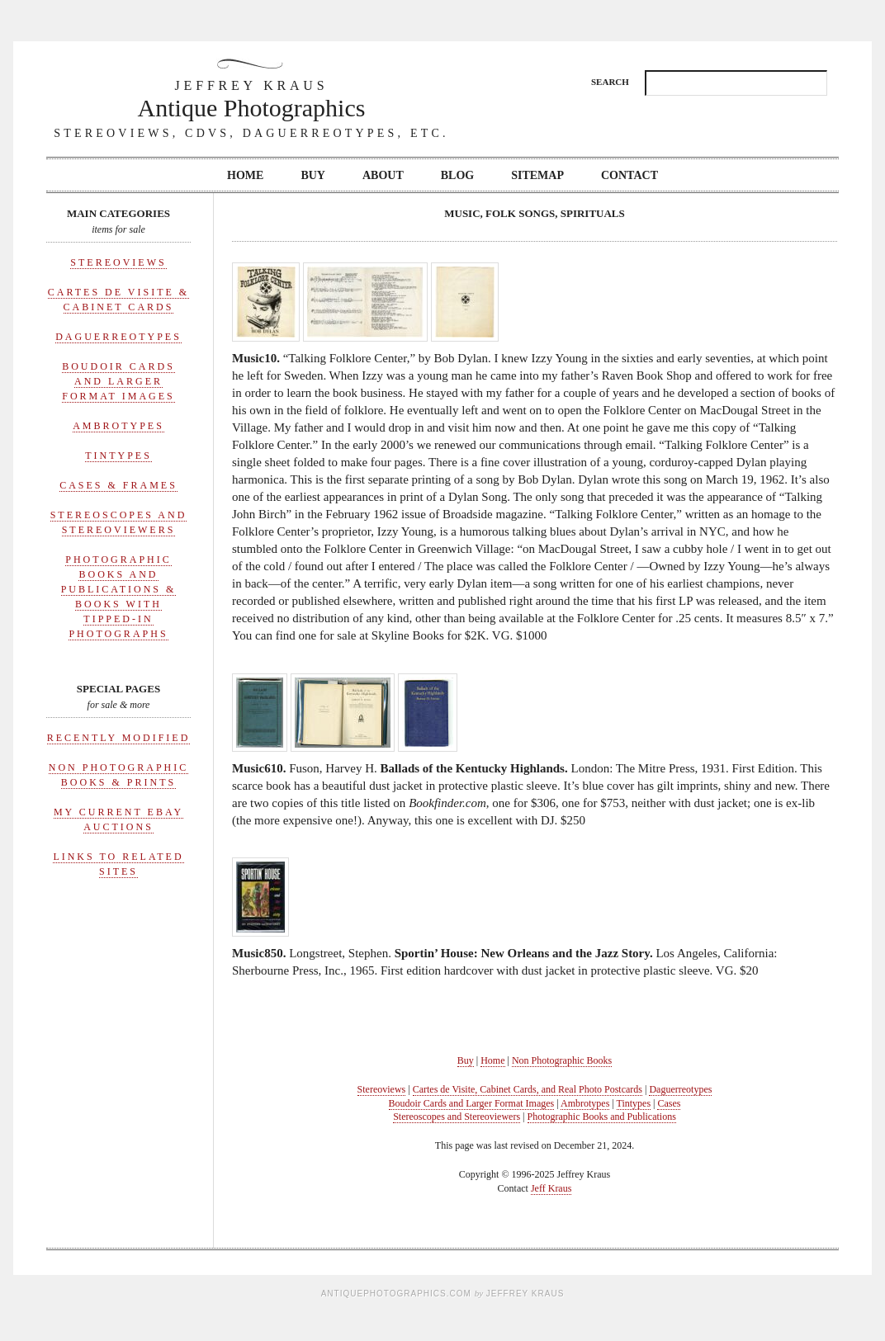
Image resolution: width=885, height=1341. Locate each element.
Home (245, 175)
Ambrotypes (118, 426)
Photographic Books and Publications (602, 1116)
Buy (313, 175)
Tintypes (118, 455)
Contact (629, 175)
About (383, 175)
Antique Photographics (252, 98)
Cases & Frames (118, 485)
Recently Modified (119, 738)
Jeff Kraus (551, 1188)
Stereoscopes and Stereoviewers (456, 1116)
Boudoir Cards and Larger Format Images (118, 381)
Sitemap (537, 175)
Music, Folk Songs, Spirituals (534, 213)
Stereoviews (118, 262)
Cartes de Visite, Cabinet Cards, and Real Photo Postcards (527, 1089)
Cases (668, 1103)
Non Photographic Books (562, 1060)
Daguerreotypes (118, 336)
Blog (457, 175)
